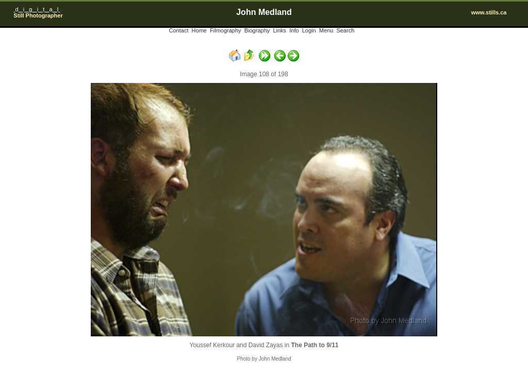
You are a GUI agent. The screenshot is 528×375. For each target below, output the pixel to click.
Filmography (225, 30)
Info (294, 30)
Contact (179, 30)
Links (279, 30)
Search (345, 30)
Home (199, 30)
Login (309, 30)
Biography (257, 30)
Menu (326, 30)
